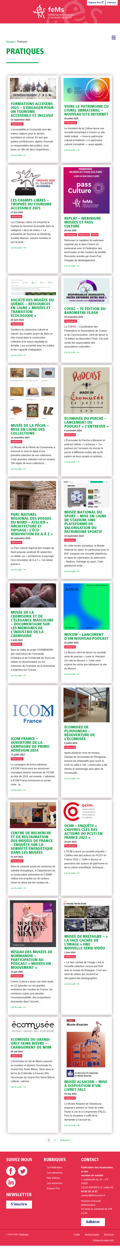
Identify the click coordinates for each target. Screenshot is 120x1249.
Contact (111, 3)
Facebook (11, 1171)
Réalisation (24, 1234)
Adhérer (93, 1222)
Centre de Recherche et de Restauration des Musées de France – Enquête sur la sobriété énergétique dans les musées (32, 843)
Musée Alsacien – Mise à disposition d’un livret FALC (85, 1086)
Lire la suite (16, 155)
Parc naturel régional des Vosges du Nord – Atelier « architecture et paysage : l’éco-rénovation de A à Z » (32, 524)
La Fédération (54, 1167)
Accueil (10, 41)
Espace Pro (94, 3)
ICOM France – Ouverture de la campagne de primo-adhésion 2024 (31, 745)
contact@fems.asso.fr (93, 1195)
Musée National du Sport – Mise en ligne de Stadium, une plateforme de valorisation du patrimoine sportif (85, 522)
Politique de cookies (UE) (103, 1240)
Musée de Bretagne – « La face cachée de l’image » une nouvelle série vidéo (86, 942)
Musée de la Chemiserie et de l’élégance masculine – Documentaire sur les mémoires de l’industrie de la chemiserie (32, 624)
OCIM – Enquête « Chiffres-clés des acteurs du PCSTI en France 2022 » (83, 832)
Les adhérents (55, 1172)
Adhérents (16, 216)
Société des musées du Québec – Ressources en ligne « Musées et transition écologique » (32, 308)
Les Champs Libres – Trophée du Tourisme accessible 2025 (31, 204)
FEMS (95, 234)
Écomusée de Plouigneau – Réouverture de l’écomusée (79, 733)
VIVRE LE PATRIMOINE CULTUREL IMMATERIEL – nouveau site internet (86, 110)
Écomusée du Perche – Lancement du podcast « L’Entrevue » (86, 423)
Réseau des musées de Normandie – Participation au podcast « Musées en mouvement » (31, 960)
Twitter (22, 1171)
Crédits (77, 1234)
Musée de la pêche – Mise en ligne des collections (30, 430)
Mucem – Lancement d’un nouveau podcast (86, 637)
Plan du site (109, 1234)
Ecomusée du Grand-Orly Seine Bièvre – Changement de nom (31, 1043)
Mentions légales (92, 1234)
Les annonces (54, 1183)
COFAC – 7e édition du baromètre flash (85, 311)
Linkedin (11, 1182)
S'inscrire (19, 1204)
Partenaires (17, 124)
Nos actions (53, 1178)
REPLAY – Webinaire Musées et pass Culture (82, 222)
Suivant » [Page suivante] (65, 1140)
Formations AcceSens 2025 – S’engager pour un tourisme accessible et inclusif (32, 110)
